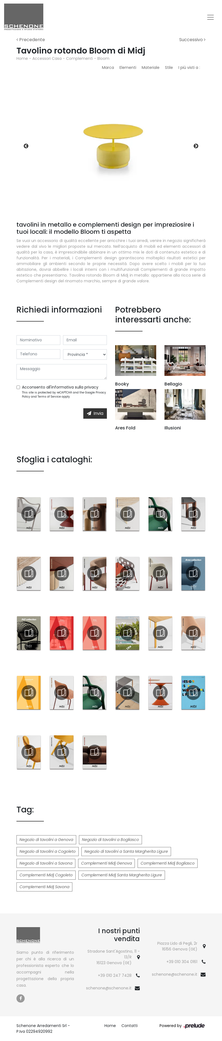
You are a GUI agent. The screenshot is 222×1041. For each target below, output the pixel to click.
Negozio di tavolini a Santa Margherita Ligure (126, 851)
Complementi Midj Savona (44, 887)
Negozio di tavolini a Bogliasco (110, 839)
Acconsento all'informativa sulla (60, 387)
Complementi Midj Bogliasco (168, 863)
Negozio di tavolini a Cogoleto (47, 851)
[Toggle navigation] (210, 17)
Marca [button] (108, 67)
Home (22, 58)
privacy (91, 387)
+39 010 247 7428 (115, 975)
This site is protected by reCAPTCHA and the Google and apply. (64, 394)
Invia (95, 413)
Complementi (79, 58)
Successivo (192, 39)
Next (196, 146)
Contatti (129, 1025)
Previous (26, 146)
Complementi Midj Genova (106, 863)
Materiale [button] (151, 67)
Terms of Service (49, 397)
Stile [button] (169, 67)
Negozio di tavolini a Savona (45, 863)
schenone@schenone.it (109, 988)
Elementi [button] (127, 67)
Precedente (30, 39)
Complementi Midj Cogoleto (46, 875)
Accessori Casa (47, 58)
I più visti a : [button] (189, 67)
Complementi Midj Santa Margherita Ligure (121, 875)
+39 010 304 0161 (181, 961)
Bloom (103, 58)
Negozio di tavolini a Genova (46, 839)
